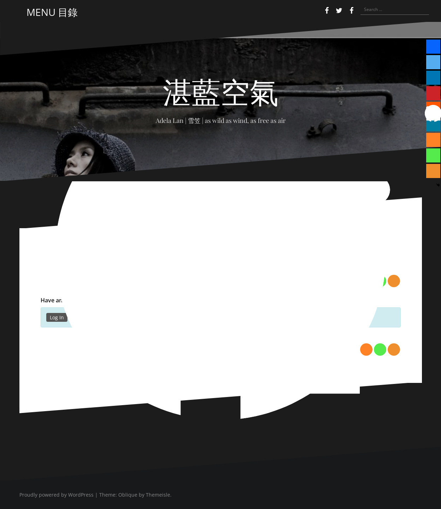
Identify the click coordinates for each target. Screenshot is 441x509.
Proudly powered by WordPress (56, 494)
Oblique (127, 494)
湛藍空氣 (221, 90)
